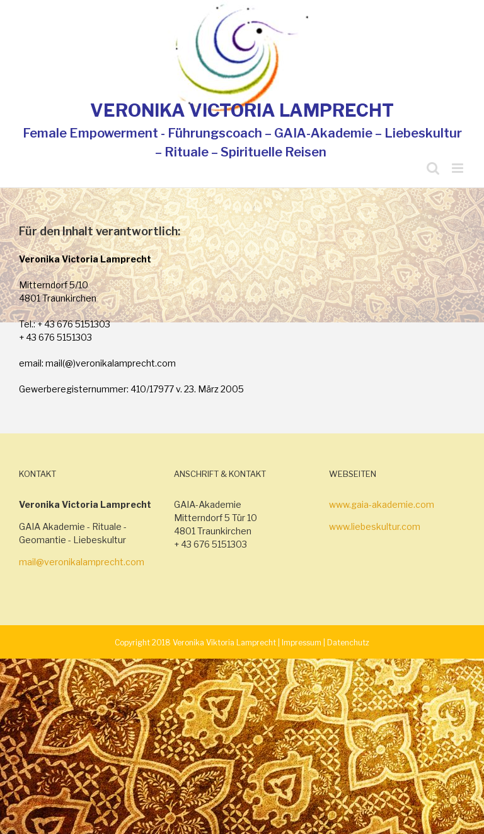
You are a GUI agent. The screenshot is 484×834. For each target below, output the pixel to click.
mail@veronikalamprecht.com (81, 561)
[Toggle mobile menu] (458, 168)
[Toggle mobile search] (433, 168)
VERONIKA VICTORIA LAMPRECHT (242, 110)
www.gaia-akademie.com (381, 504)
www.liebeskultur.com (374, 526)
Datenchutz (348, 642)
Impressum (301, 642)
